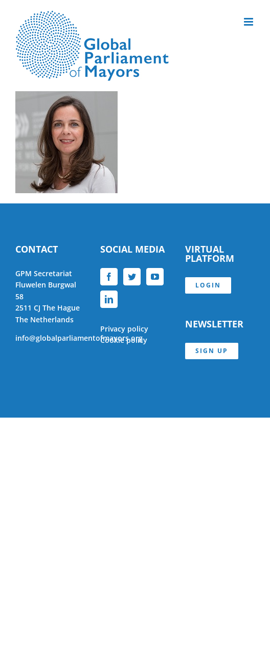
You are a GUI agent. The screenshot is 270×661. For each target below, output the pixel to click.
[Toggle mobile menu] (249, 21)
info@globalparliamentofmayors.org (79, 338)
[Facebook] (109, 276)
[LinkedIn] (109, 299)
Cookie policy (123, 340)
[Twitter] (132, 276)
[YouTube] (155, 276)
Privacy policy (124, 329)
